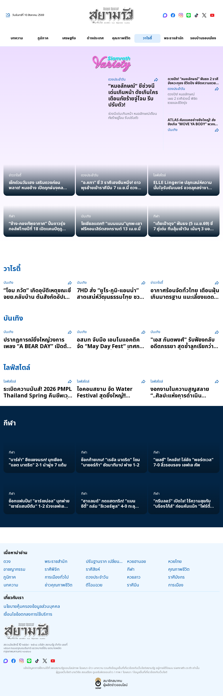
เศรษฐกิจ (69, 38)
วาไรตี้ (147, 38)
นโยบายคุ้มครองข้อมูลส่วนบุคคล (31, 606)
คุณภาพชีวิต (121, 38)
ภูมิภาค (42, 38)
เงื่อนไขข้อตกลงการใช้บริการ (27, 614)
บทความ (17, 38)
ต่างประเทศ (95, 38)
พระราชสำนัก (173, 38)
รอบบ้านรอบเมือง (203, 38)
